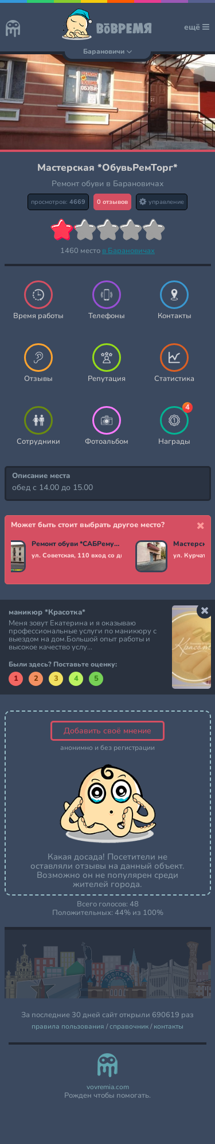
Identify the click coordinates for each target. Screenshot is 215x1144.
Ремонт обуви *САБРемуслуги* (77, 544)
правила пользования (68, 1026)
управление (161, 202)
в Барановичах (128, 251)
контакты (168, 1026)
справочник (129, 1026)
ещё (196, 27)
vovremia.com (108, 1087)
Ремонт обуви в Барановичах (108, 183)
